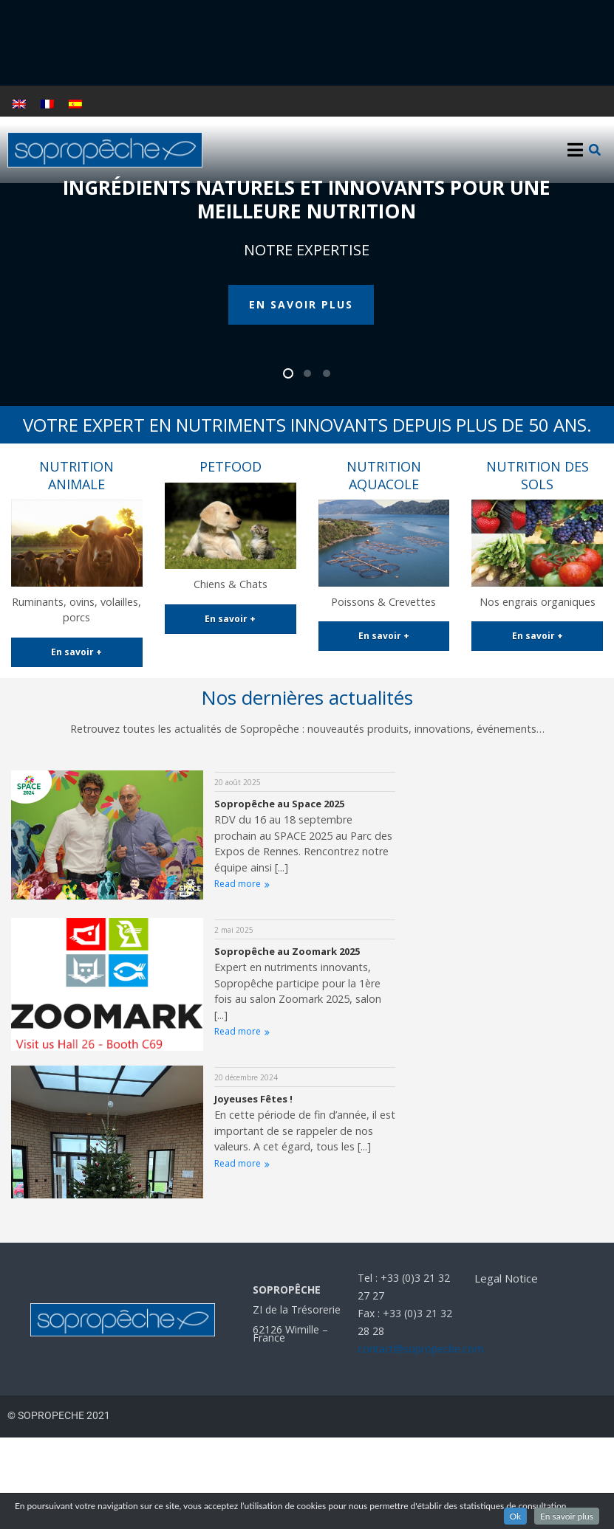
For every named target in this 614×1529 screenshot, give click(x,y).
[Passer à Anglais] (19, 103)
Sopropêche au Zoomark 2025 (287, 951)
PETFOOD (230, 466)
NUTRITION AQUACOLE (384, 475)
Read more (242, 883)
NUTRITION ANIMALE (76, 475)
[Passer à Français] (47, 103)
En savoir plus (566, 1516)
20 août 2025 (237, 782)
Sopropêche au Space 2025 (279, 803)
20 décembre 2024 (246, 1077)
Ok (516, 1516)
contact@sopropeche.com (421, 1349)
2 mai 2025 (233, 930)
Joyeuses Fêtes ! (253, 1098)
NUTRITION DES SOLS (537, 475)
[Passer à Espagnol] (75, 103)
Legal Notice (506, 1278)
